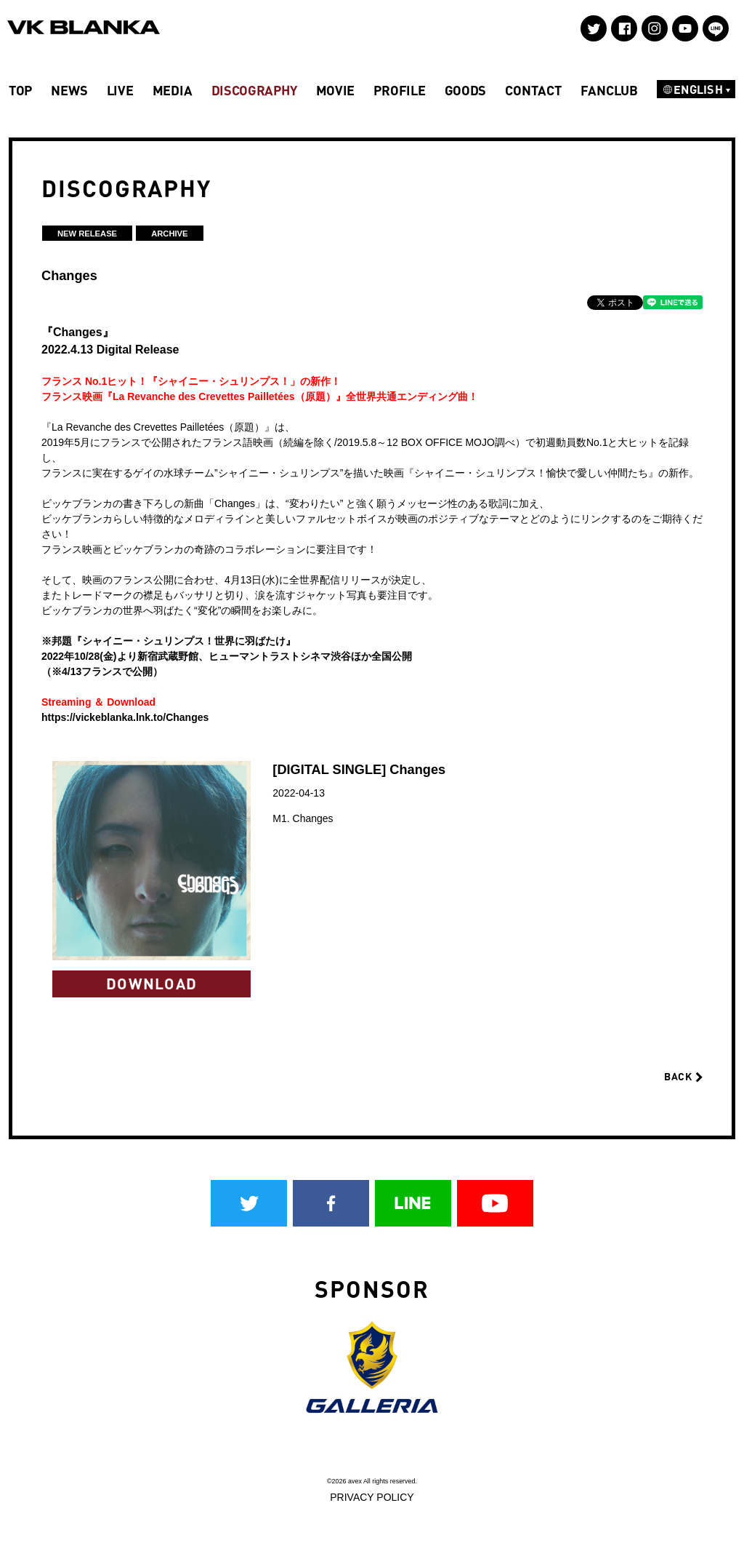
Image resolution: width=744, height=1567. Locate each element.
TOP (20, 90)
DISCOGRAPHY (254, 90)
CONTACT (533, 90)
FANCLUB (609, 90)
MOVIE (335, 90)
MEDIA (173, 90)
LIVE (120, 90)
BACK (683, 1076)
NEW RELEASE (87, 233)
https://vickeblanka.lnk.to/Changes (125, 717)
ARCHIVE (169, 233)
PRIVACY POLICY (371, 1497)
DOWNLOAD (151, 983)
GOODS (466, 90)
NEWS (69, 90)
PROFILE (399, 90)
